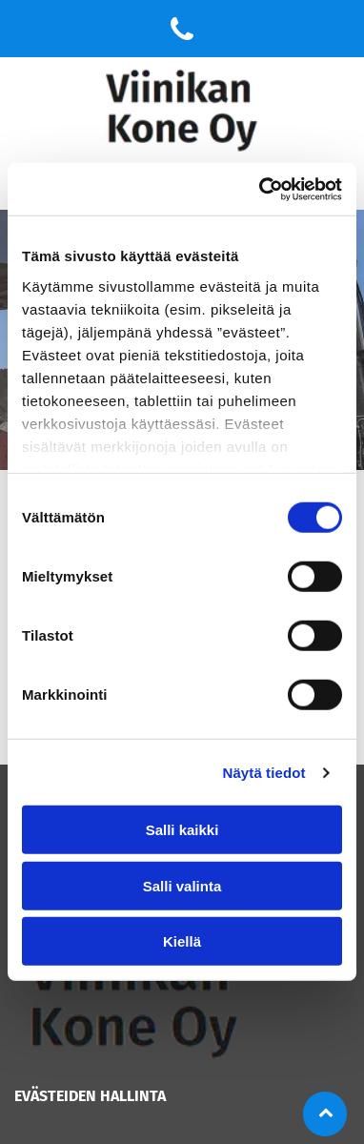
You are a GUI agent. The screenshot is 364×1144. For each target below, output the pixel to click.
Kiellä (182, 941)
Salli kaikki (182, 830)
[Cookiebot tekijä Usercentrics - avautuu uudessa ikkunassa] (260, 189)
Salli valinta (182, 886)
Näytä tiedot (264, 773)
